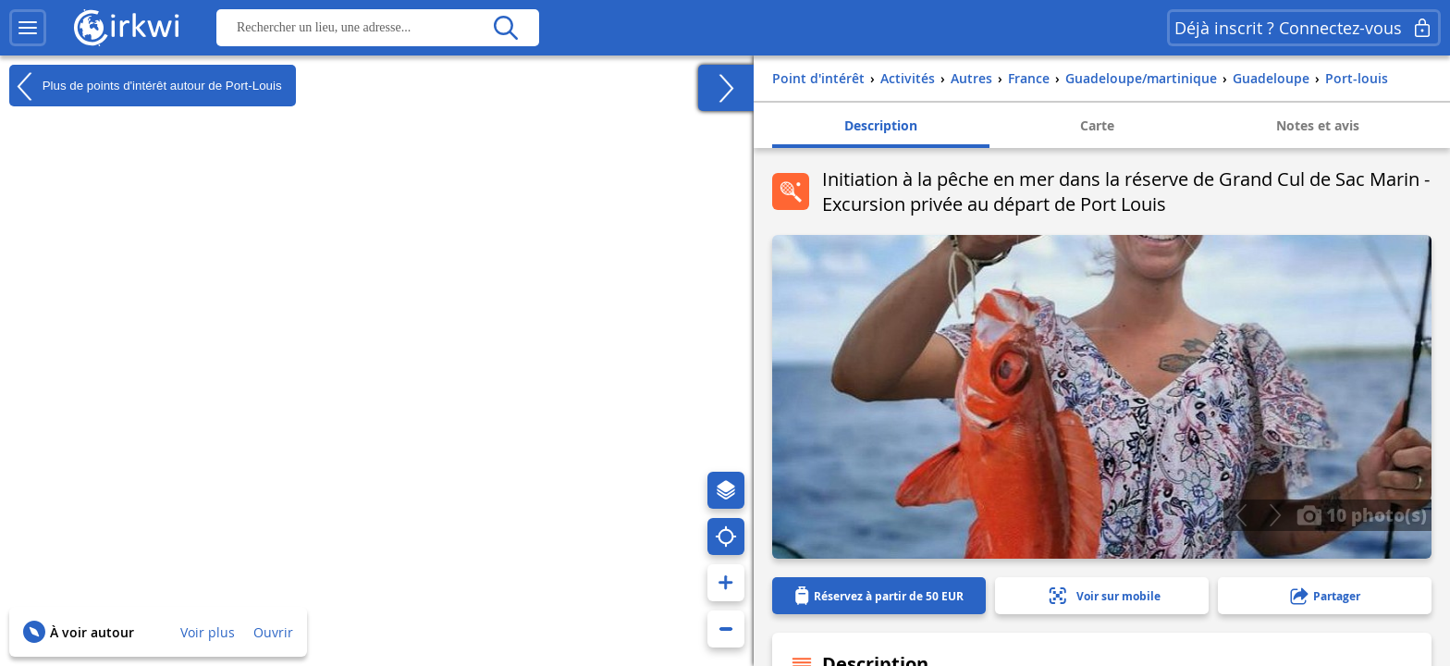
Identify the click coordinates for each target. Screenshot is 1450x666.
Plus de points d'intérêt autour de (145, 86)
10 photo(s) (1361, 514)
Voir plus (207, 632)
